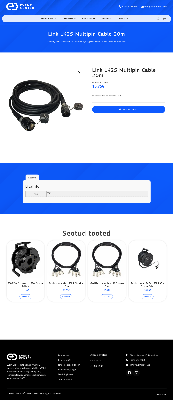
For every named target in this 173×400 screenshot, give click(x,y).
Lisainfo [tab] (32, 177)
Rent (58, 41)
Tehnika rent (47, 19)
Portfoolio (88, 19)
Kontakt (123, 19)
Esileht (50, 41)
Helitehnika (67, 41)
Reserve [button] (25, 296)
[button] (158, 18)
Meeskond (107, 19)
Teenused (69, 19)
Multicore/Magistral (85, 41)
